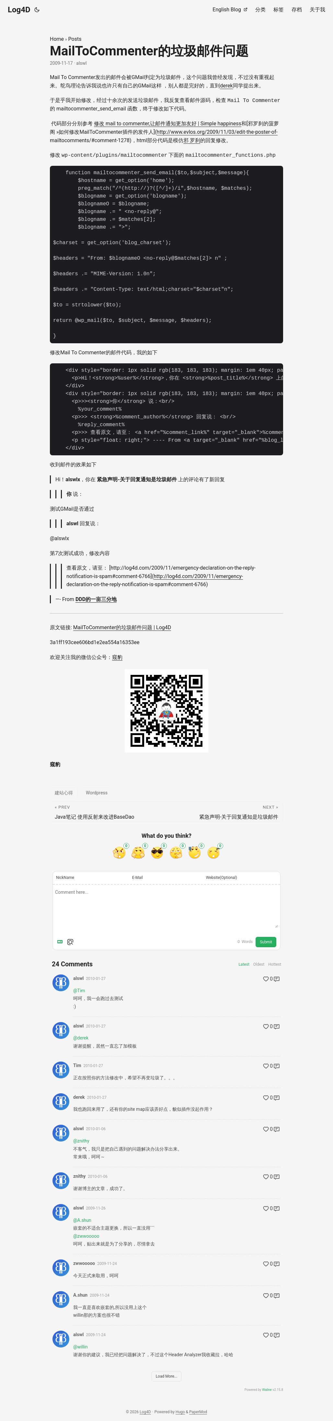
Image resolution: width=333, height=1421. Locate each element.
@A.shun (82, 1219)
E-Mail (137, 877)
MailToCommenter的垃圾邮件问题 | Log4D (122, 627)
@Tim (79, 990)
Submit (266, 941)
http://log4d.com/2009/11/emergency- (198, 576)
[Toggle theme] (37, 9)
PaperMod (198, 1411)
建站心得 (64, 792)
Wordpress (97, 792)
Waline (267, 1389)
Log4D (19, 9)
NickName (65, 877)
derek (226, 86)
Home (57, 39)
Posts (75, 39)
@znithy (81, 1140)
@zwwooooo (86, 1235)
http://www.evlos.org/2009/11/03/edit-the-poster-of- (217, 132)
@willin (80, 1346)
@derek (80, 1037)
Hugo (180, 1411)
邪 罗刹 (191, 140)
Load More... (167, 1376)
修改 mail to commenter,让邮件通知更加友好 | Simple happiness (167, 123)
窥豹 (117, 657)
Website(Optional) (221, 877)
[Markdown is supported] (61, 941)
